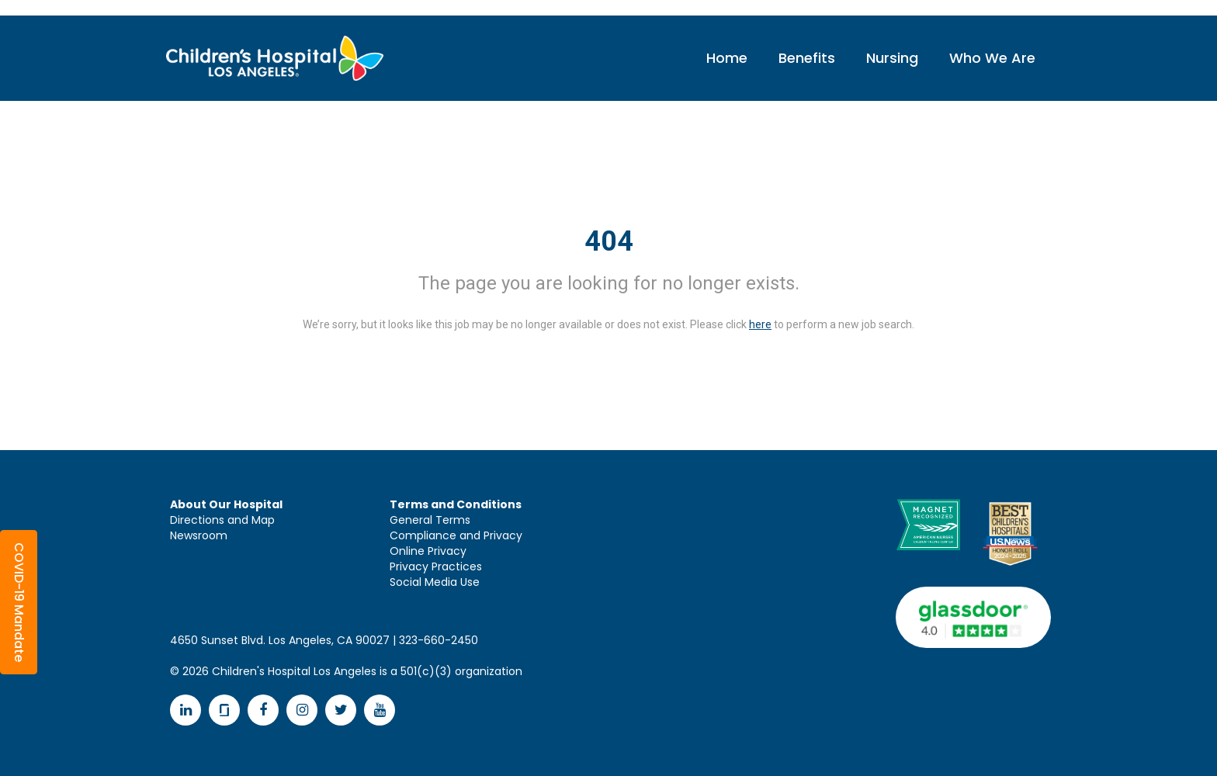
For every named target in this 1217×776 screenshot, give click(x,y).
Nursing (892, 58)
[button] (18, 602)
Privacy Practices (436, 566)
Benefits (806, 58)
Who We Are (992, 58)
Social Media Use (435, 582)
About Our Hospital (226, 504)
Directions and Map (222, 520)
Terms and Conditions (456, 504)
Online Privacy (428, 551)
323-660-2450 (438, 640)
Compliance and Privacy (456, 535)
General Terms (430, 520)
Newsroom (198, 535)
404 (608, 241)
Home (726, 58)
